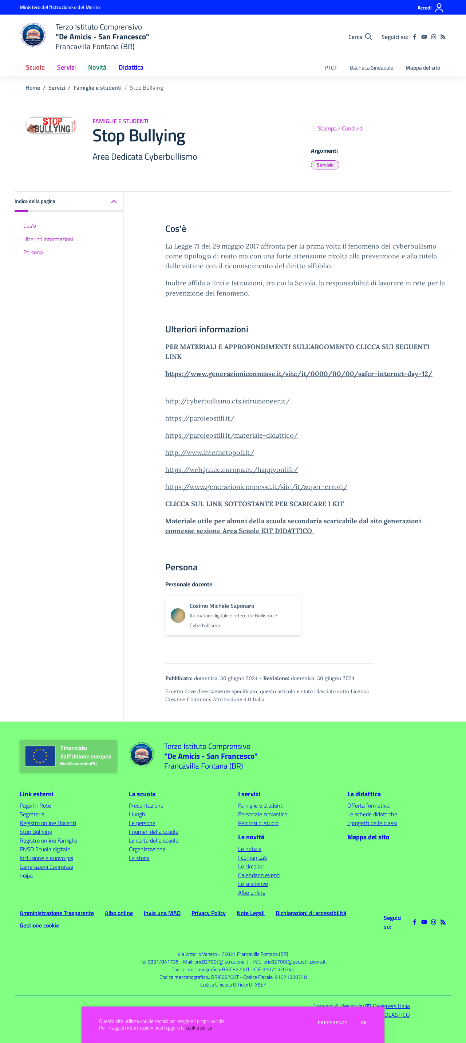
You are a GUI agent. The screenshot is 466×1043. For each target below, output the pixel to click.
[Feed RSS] (443, 37)
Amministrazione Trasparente (57, 913)
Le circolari (251, 866)
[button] (69, 202)
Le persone (142, 823)
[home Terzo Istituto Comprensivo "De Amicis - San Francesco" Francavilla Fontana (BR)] (84, 36)
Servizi (56, 87)
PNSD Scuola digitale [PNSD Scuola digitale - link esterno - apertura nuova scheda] (45, 849)
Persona (33, 252)
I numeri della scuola (153, 831)
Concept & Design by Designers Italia (361, 1005)
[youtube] (424, 37)
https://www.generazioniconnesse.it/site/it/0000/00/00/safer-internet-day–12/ (299, 374)
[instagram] (433, 37)
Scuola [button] (35, 67)
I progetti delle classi (372, 823)
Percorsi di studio (258, 823)
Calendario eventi (259, 875)
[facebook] (414, 37)
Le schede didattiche (372, 814)
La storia (139, 857)
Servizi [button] (66, 67)
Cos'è (29, 225)
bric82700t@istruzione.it (221, 961)
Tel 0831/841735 (160, 961)
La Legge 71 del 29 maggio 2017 (212, 246)
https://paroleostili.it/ (199, 418)
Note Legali (251, 913)
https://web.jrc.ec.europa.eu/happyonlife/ (231, 469)
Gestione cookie (39, 925)
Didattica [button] (131, 67)
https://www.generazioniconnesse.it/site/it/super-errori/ (256, 487)
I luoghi (137, 814)
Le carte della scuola (153, 840)
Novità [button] (97, 67)
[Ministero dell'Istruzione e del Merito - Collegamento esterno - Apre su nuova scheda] (60, 7)
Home (32, 87)
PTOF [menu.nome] (331, 67)
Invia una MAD (162, 913)
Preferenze (332, 1022)
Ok (364, 1022)
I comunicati (252, 857)
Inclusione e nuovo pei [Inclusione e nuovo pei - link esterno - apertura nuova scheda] (46, 857)
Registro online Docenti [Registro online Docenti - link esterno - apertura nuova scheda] (48, 823)
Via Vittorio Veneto (197, 954)
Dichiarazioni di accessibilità (311, 913)
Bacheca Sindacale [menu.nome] (371, 67)
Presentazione (146, 805)
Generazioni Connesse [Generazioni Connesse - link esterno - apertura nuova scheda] (46, 866)
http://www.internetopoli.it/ (209, 452)
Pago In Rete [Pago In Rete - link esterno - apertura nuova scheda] (35, 805)
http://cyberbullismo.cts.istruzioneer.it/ (227, 401)
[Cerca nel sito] (360, 37)
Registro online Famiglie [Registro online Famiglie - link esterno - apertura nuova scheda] (48, 840)
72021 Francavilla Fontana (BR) (254, 954)
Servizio (325, 164)
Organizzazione (147, 849)
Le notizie (249, 848)
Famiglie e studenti (98, 87)
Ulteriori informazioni (48, 239)
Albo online (251, 892)
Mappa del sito (423, 67)
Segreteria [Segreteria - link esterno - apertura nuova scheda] (32, 814)
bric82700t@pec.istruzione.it (295, 961)
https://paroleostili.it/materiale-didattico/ (231, 435)
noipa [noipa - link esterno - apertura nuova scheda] (26, 875)
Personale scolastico (262, 814)
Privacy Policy (208, 913)
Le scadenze (253, 883)
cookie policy (199, 1028)
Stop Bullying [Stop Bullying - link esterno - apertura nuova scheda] (36, 831)
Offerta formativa (368, 805)
